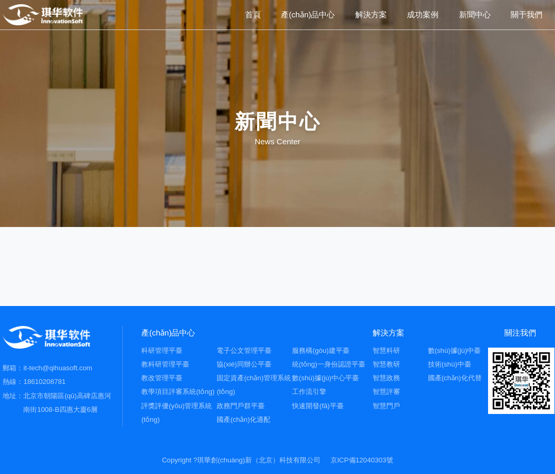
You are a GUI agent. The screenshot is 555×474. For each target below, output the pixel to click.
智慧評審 (386, 392)
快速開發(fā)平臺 (318, 406)
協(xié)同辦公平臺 (244, 364)
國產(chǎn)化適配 (243, 419)
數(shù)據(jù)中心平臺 (325, 378)
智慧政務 (386, 378)
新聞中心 (475, 14)
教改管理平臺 (161, 378)
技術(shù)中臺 (449, 364)
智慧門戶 (386, 406)
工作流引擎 (309, 392)
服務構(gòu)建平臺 (320, 350)
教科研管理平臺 (165, 364)
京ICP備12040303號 (361, 460)
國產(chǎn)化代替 (455, 378)
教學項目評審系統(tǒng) (178, 392)
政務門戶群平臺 (241, 406)
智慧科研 (386, 350)
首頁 (253, 14)
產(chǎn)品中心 (308, 14)
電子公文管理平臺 (244, 350)
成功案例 (423, 14)
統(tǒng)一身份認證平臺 (328, 364)
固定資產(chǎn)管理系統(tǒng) (254, 385)
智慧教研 (386, 364)
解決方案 (371, 14)
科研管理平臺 (161, 350)
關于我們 (526, 14)
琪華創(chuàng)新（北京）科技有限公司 (258, 460)
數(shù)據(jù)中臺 (454, 350)
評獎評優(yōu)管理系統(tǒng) (176, 412)
